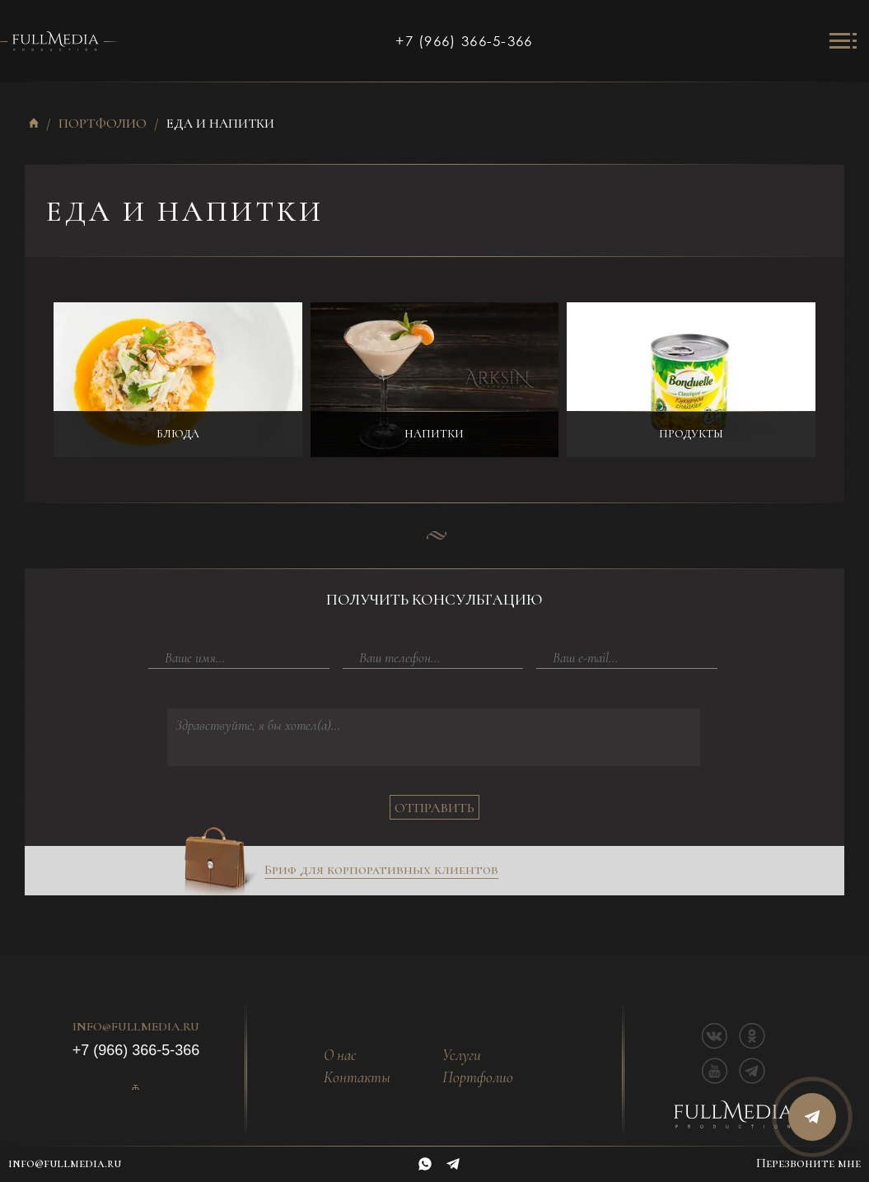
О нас (340, 1055)
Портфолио (102, 124)
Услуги (461, 1055)
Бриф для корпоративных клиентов (381, 870)
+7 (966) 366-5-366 (463, 41)
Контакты (357, 1077)
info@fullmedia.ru (136, 1027)
